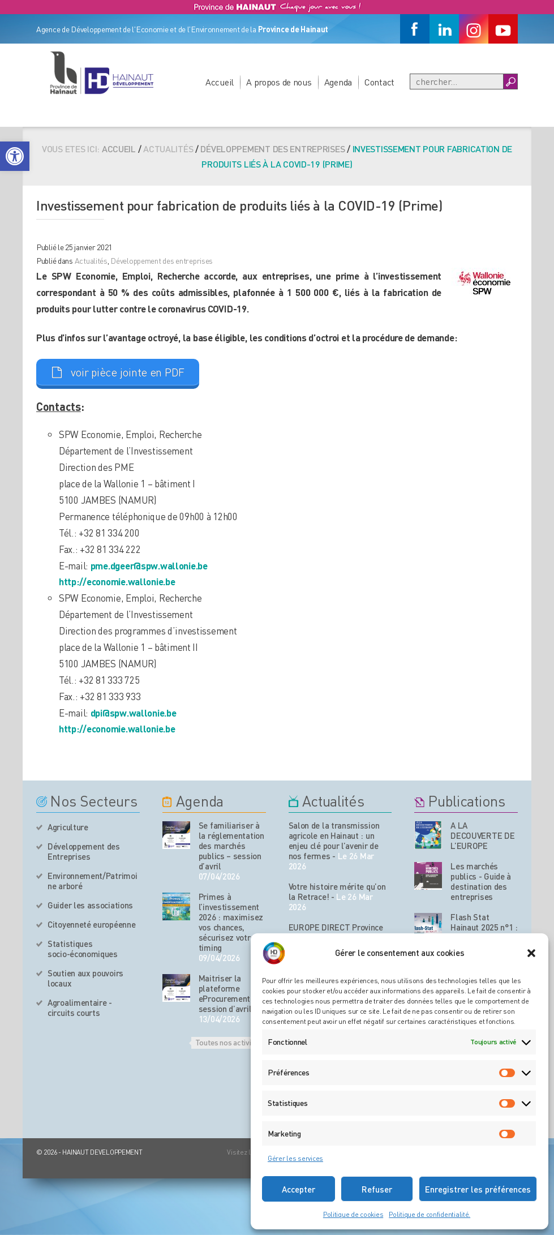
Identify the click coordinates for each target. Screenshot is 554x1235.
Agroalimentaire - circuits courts (80, 1007)
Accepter (298, 1189)
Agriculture (68, 827)
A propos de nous (279, 82)
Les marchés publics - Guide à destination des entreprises (480, 881)
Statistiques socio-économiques (83, 948)
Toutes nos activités (228, 1042)
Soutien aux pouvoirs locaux (85, 978)
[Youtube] (503, 29)
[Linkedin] (444, 29)
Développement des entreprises (272, 149)
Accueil (219, 82)
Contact (379, 82)
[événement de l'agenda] (176, 835)
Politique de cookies (353, 1214)
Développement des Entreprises (84, 851)
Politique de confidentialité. (429, 1214)
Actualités (91, 260)
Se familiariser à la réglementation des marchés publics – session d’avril (231, 845)
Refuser (377, 1189)
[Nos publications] (428, 835)
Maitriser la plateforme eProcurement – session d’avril (228, 993)
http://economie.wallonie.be (117, 581)
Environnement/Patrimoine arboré (92, 880)
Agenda (338, 82)
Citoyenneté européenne (91, 924)
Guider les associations (90, 905)
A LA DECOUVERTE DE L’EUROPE (482, 835)
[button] (14, 156)
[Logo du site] (101, 72)
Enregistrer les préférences (478, 1189)
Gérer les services (295, 1158)
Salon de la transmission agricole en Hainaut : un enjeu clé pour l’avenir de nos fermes (334, 840)
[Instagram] (473, 29)
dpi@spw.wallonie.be (134, 712)
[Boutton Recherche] (510, 81)
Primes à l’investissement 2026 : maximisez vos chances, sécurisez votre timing (231, 922)
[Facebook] (415, 29)
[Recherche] (456, 81)
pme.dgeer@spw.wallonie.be (149, 565)
